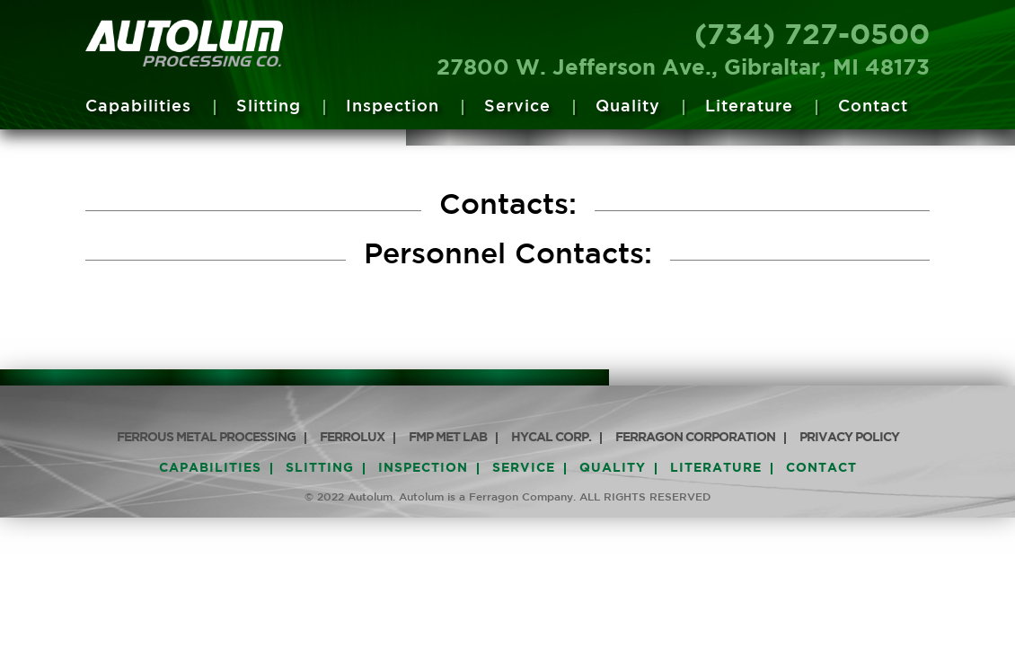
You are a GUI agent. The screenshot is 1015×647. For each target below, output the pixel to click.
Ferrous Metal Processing (206, 437)
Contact (873, 107)
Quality (628, 107)
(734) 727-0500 (812, 36)
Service (517, 107)
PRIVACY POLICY (849, 437)
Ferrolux (352, 437)
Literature (749, 107)
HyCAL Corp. (551, 437)
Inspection (392, 107)
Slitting (268, 107)
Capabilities (138, 107)
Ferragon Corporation (695, 437)
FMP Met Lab (448, 437)
